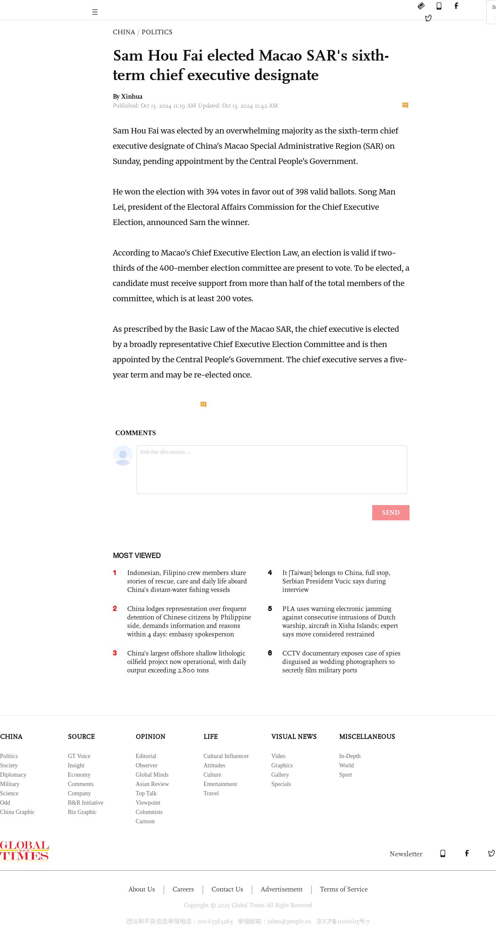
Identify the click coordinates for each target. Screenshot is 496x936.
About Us (141, 889)
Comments (81, 784)
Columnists (149, 812)
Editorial (146, 756)
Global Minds (152, 775)
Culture (212, 775)
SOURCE (81, 737)
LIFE (210, 737)
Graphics (282, 765)
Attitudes (214, 765)
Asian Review (152, 784)
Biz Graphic (82, 812)
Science (9, 793)
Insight (76, 765)
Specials (281, 784)
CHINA (124, 32)
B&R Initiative (85, 803)
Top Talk (146, 793)
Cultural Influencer (226, 756)
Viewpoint (148, 803)
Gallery (280, 775)
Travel (211, 793)
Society (9, 765)
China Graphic (17, 812)
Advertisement (282, 889)
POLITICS (157, 32)
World (346, 765)
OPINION (150, 737)
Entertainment (220, 784)
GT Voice (79, 756)
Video (278, 756)
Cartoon (145, 821)
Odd (5, 803)
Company (79, 793)
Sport (345, 775)
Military (10, 784)
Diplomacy (13, 775)
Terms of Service (344, 889)
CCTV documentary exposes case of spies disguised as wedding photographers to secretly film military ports (341, 661)
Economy (79, 775)
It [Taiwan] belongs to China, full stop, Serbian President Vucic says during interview (336, 581)
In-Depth (350, 756)
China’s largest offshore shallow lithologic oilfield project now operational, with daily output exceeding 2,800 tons (186, 661)
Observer (146, 765)
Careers (183, 889)
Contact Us (227, 889)
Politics (9, 756)
